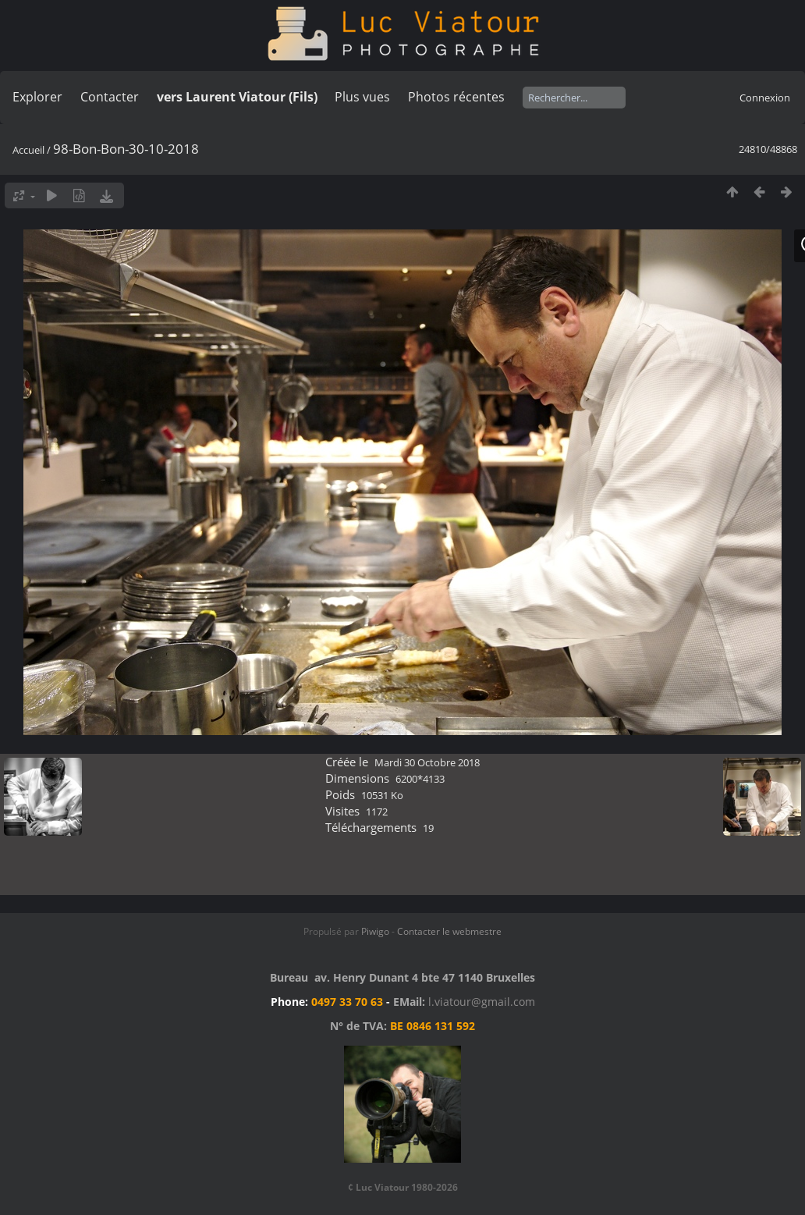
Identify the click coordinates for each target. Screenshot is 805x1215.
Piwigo (375, 931)
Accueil (28, 150)
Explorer (37, 96)
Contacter (109, 96)
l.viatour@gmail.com (481, 1001)
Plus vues (362, 96)
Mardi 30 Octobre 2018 (427, 762)
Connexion (764, 98)
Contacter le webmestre (449, 931)
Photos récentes (456, 96)
